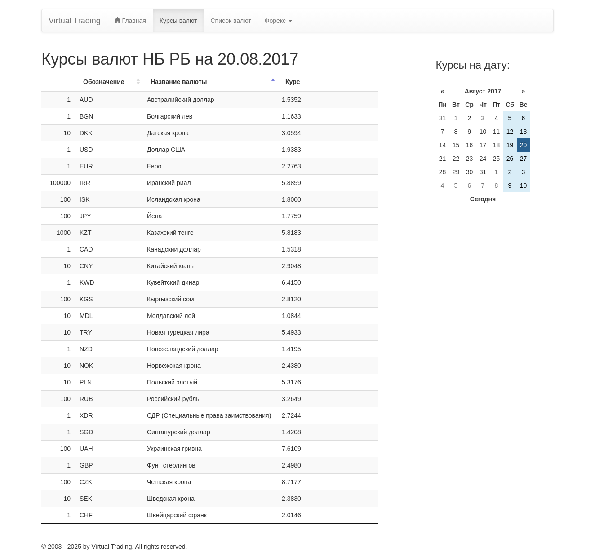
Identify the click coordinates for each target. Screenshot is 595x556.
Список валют (231, 20)
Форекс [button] (278, 20)
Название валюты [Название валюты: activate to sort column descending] (179, 81)
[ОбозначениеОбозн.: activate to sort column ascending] (108, 82)
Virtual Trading (75, 20)
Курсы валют (178, 20)
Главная (130, 20)
